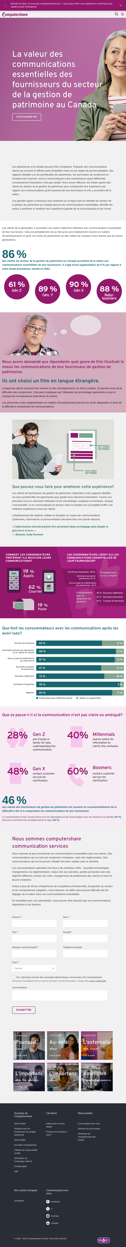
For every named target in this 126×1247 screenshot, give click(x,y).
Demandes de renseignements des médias (87, 1137)
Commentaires (19, 987)
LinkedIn (52, 1222)
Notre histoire (20, 1123)
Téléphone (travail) (72, 947)
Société (67, 932)
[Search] (116, 14)
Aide (16, 1171)
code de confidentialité (97, 981)
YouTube (52, 1215)
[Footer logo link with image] (105, 1240)
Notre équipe (20, 1140)
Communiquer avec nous (89, 1123)
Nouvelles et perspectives (25, 1145)
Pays (15, 962)
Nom (66, 917)
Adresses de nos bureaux (89, 1129)
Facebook (53, 1201)
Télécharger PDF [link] (26, 117)
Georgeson (19, 1201)
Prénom (17, 917)
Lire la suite (21, 1055)
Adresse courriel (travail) (25, 947)
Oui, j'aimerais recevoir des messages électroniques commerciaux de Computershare (59, 977)
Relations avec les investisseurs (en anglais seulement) (25, 1132)
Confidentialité (20, 1166)
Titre (15, 932)
